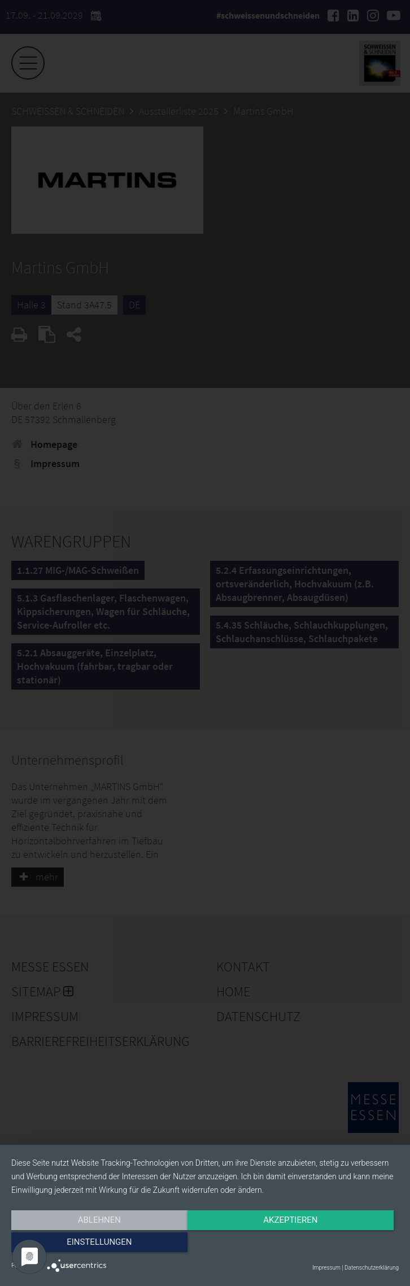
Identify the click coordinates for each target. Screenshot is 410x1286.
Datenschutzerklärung (371, 1268)
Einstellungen (340, 1245)
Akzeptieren (205, 1245)
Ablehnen (69, 1245)
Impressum (326, 1268)
